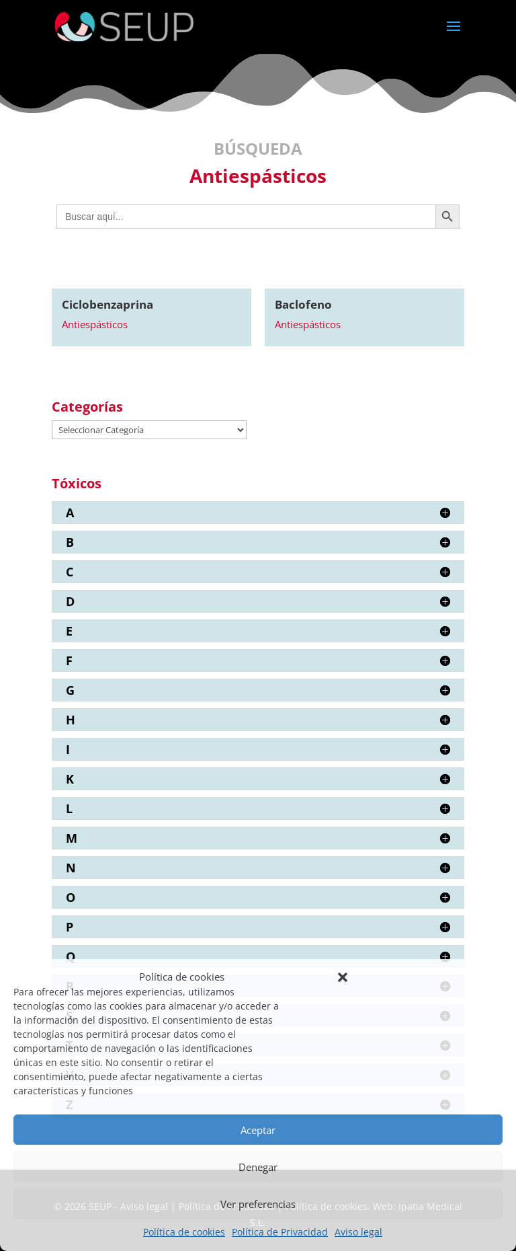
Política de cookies (184, 1231)
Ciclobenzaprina (107, 304)
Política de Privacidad (280, 1231)
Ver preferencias (258, 1204)
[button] (342, 977)
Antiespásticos (95, 324)
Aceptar (258, 1130)
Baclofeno (303, 304)
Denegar (258, 1167)
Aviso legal (358, 1231)
